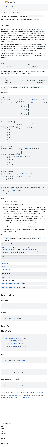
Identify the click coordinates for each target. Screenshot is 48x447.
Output (34, 102)
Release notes (4, 443)
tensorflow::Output (9, 269)
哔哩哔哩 (3, 434)
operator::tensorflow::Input (11, 283)
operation (5, 261)
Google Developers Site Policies (12, 395)
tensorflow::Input (9, 249)
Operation (5, 263)
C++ (24, 12)
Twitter (3, 431)
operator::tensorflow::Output (11, 287)
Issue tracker (4, 441)
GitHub (3, 428)
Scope (11, 202)
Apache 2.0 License (35, 394)
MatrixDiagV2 (6, 248)
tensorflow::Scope (21, 248)
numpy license (25, 397)
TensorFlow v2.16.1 (8, 7)
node (3, 277)
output (4, 266)
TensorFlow (4, 12)
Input (33, 99)
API (9, 12)
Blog (2, 426)
